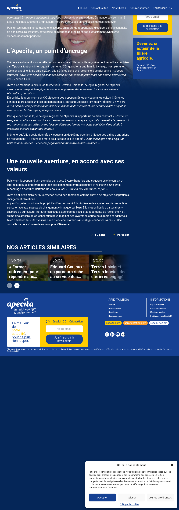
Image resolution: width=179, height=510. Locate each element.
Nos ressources (139, 8)
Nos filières (119, 8)
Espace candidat (157, 305)
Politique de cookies (129, 504)
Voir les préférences (160, 497)
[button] (172, 465)
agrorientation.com (135, 323)
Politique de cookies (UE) (161, 316)
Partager (121, 235)
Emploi (57, 321)
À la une (82, 8)
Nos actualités (99, 8)
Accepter (102, 497)
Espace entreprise (158, 308)
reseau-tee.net (159, 323)
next (17, 285)
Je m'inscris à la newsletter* (152, 27)
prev (9, 285)
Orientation (76, 321)
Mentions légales (157, 312)
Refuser (131, 497)
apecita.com (113, 323)
